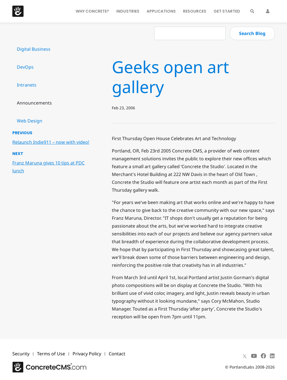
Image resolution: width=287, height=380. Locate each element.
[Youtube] (254, 356)
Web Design (29, 121)
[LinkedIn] (272, 356)
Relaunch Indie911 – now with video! (50, 142)
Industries (127, 11)
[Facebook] (263, 356)
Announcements (34, 103)
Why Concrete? (92, 11)
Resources (194, 11)
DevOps (25, 67)
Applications (161, 11)
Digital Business (33, 49)
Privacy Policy (87, 354)
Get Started (227, 11)
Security (20, 354)
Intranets (26, 85)
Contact (117, 354)
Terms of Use (51, 354)
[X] (244, 356)
